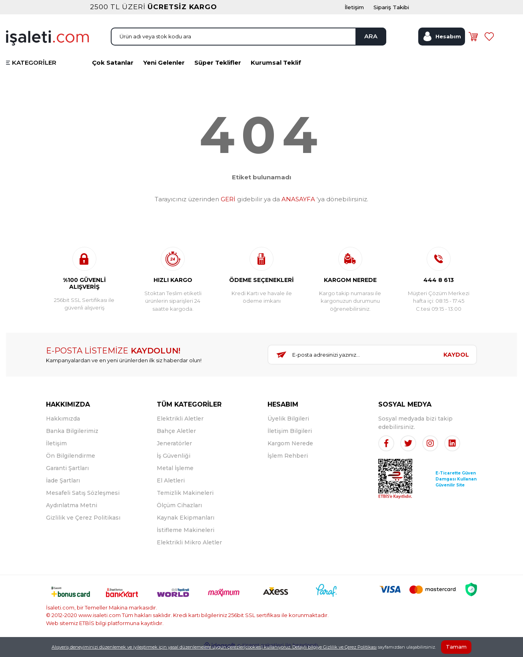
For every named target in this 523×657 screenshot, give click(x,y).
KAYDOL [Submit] (456, 360)
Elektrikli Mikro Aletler (189, 548)
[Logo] (47, 42)
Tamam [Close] (456, 646)
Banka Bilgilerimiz (72, 436)
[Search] (248, 41)
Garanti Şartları (67, 473)
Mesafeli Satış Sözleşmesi (83, 498)
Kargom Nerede (290, 449)
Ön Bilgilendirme (70, 461)
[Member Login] (442, 41)
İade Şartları (63, 486)
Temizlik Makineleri (185, 498)
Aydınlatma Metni (71, 510)
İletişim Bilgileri (289, 436)
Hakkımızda (63, 424)
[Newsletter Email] (352, 360)
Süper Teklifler (217, 68)
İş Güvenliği (173, 461)
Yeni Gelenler (164, 68)
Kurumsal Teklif (276, 68)
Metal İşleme (175, 473)
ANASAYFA (298, 205)
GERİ (228, 205)
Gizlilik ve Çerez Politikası (83, 523)
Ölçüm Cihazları (179, 510)
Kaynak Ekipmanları (185, 523)
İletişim (56, 449)
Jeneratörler (174, 449)
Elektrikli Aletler (180, 424)
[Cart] (475, 41)
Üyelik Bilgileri (288, 424)
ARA (368, 41)
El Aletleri (171, 486)
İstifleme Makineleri (185, 535)
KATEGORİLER (34, 68)
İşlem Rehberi (287, 461)
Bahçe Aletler (176, 436)
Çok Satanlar (113, 68)
